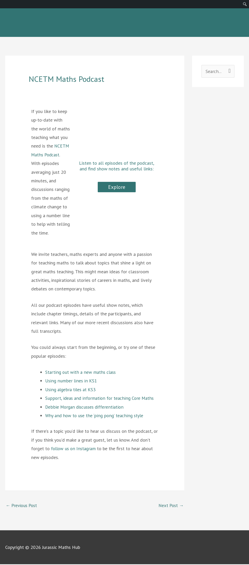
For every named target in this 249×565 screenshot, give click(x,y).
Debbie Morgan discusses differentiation (85, 407)
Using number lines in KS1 (71, 381)
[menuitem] (245, 4)
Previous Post (22, 506)
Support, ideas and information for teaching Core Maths (100, 398)
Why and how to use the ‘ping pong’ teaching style (94, 416)
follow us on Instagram (74, 449)
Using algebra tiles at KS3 (71, 390)
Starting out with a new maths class (81, 372)
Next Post (171, 506)
